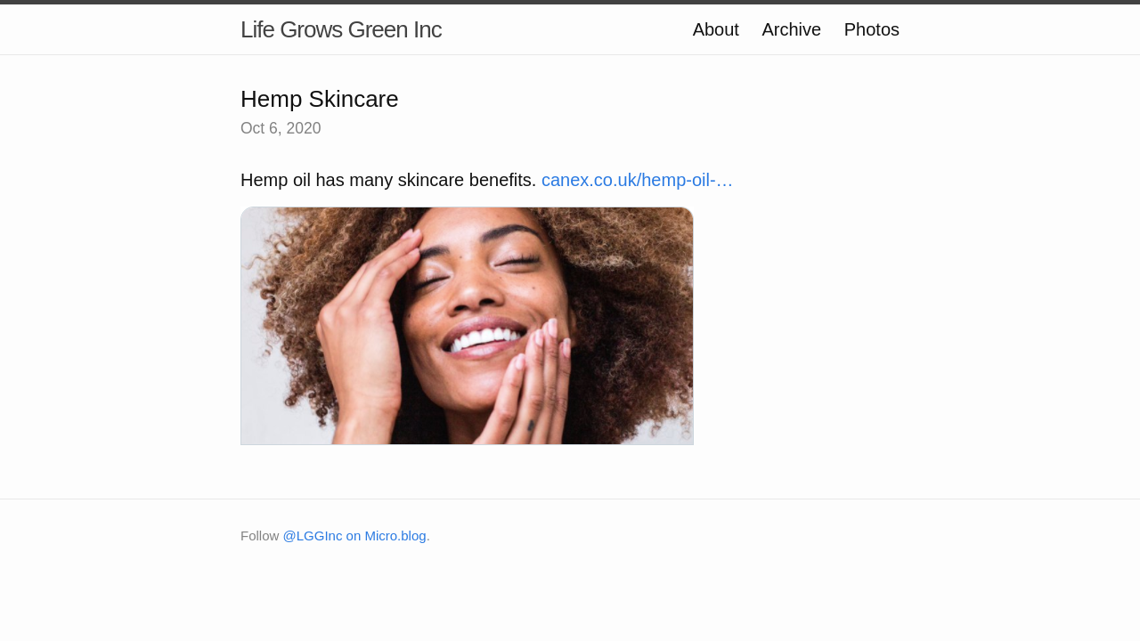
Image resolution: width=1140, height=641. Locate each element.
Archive (791, 29)
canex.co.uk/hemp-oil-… (638, 180)
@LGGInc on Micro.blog (355, 535)
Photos (872, 29)
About (716, 29)
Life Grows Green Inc (341, 29)
